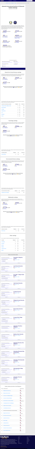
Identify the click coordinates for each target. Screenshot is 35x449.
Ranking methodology (4, 446)
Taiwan (27, 437)
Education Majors (6, 42)
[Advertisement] (6, 15)
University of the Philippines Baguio (7, 395)
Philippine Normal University (18, 300)
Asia (16, 32)
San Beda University (17, 291)
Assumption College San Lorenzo (17, 258)
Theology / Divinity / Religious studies (6, 105)
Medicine (3, 246)
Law (2, 112)
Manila (19, 437)
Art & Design (3, 241)
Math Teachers (3, 230)
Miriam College (5, 420)
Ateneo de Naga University (6, 430)
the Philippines (5, 79)
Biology (2, 250)
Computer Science (4, 248)
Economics (3, 243)
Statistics (6, 271)
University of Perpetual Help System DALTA (18, 352)
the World (4, 32)
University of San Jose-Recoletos (17, 377)
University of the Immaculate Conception (18, 360)
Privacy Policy (32, 448)
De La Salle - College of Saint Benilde (18, 275)
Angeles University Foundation (7, 405)
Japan (27, 443)
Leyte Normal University (18, 266)
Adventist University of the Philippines (18, 343)
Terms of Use (28, 448)
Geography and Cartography (5, 192)
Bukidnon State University (18, 334)
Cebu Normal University (17, 283)
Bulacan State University (18, 308)
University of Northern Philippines (17, 326)
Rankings (19, 271)
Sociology (17, 42)
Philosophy (3, 114)
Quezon (19, 438)
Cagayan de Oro (20, 443)
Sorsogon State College (17, 317)
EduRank (16, 8)
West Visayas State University (7, 415)
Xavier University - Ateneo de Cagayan (8, 400)
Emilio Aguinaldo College (18, 368)
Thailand (28, 438)
